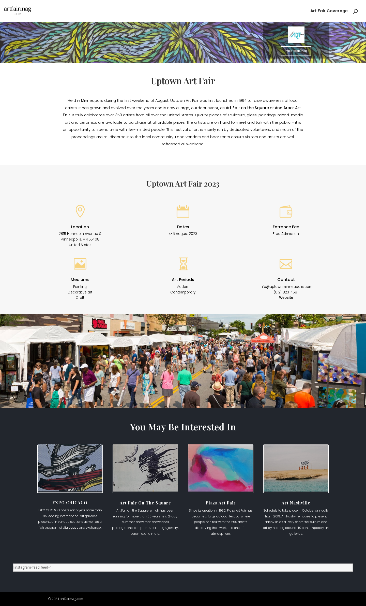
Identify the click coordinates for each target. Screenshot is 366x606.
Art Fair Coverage (329, 11)
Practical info (296, 50)
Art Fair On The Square (145, 502)
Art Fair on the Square (247, 107)
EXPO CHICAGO (69, 502)
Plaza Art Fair (221, 502)
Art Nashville (296, 502)
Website (286, 297)
